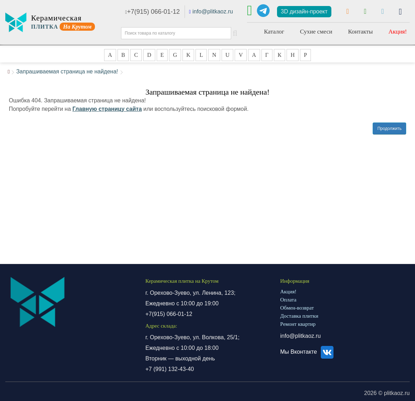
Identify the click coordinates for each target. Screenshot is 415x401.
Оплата (288, 300)
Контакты (360, 31)
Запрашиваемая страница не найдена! (67, 71)
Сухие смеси (316, 31)
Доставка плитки (299, 316)
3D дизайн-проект (304, 11)
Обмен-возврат (297, 308)
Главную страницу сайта (107, 109)
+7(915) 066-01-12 (152, 11)
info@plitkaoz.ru (212, 11)
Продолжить (389, 128)
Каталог (274, 31)
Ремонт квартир (297, 324)
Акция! (398, 31)
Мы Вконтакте (308, 352)
